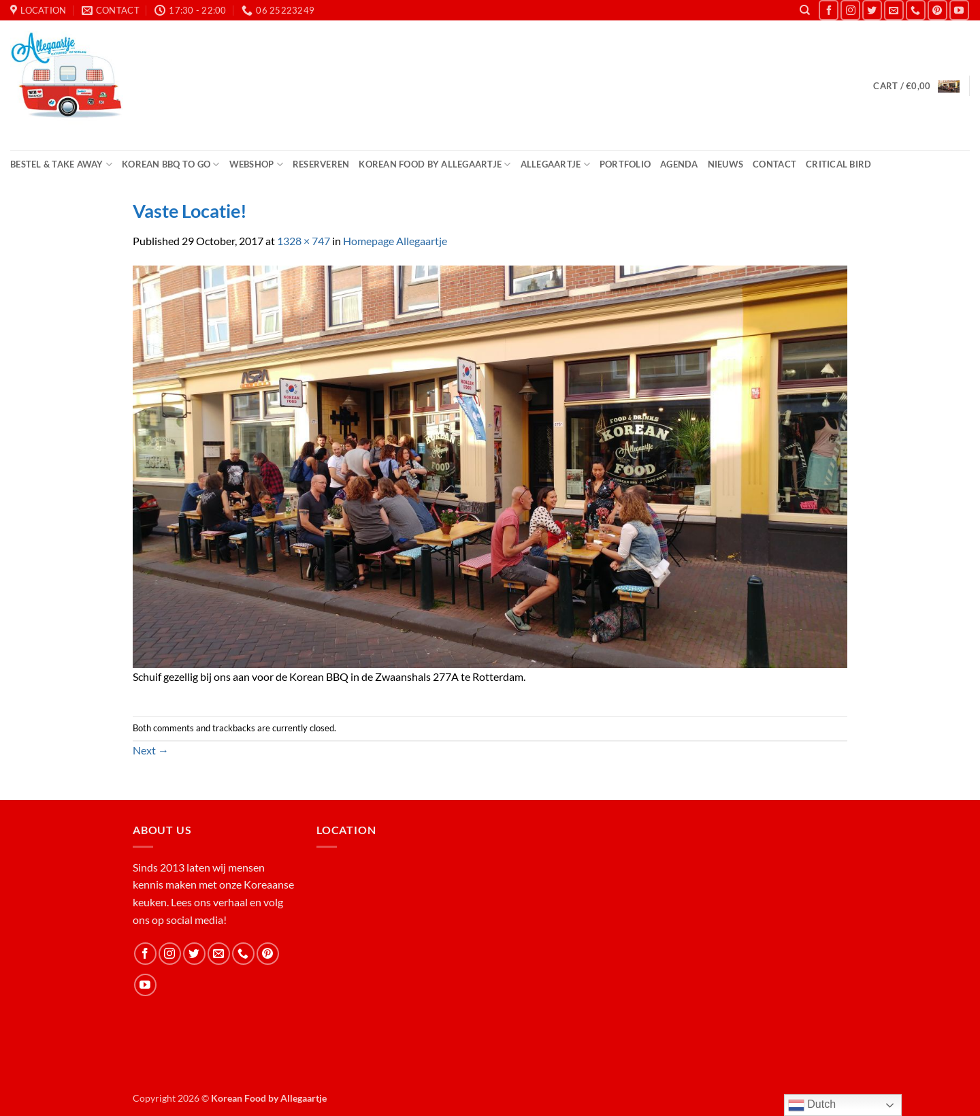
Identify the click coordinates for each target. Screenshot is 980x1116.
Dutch (812, 1105)
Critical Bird (838, 164)
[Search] (805, 10)
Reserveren (321, 164)
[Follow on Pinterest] (937, 10)
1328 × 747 (303, 240)
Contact (774, 164)
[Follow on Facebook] (828, 10)
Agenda (679, 164)
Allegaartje (555, 164)
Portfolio (625, 164)
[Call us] (916, 10)
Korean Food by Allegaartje (434, 164)
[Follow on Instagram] (850, 10)
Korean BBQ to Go (171, 164)
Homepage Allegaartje (395, 240)
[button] (916, 86)
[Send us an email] (894, 10)
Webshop (256, 164)
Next (151, 750)
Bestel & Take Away (61, 164)
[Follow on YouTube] (959, 10)
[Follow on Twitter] (872, 10)
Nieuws (726, 164)
